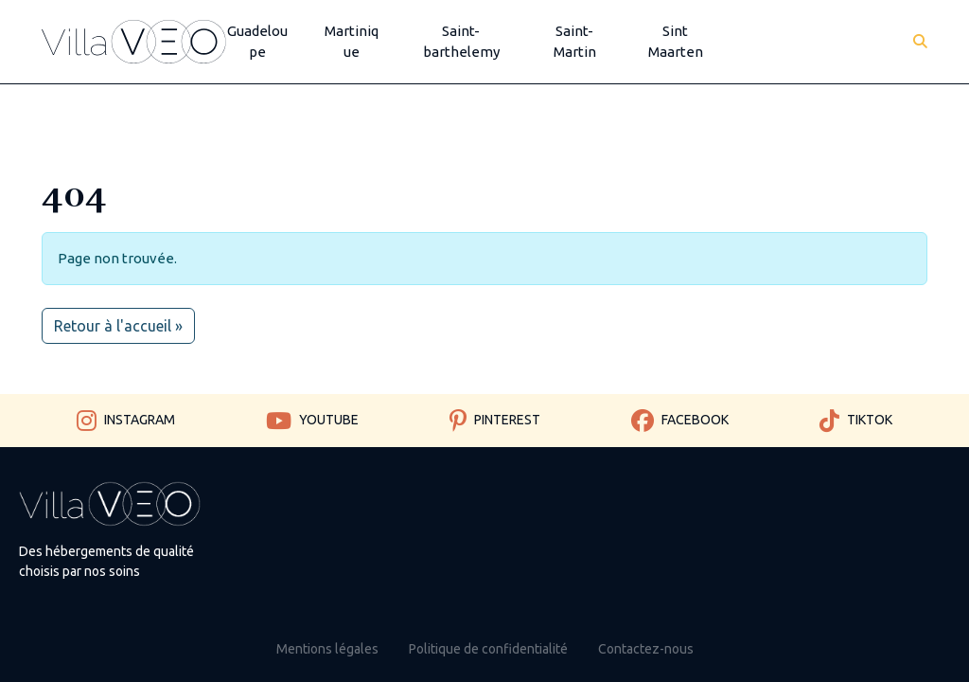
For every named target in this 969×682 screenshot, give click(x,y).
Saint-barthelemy (461, 42)
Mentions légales (327, 648)
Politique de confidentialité (488, 648)
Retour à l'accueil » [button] (118, 325)
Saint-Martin (575, 42)
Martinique (352, 42)
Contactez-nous (646, 648)
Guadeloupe (257, 42)
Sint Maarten (675, 42)
